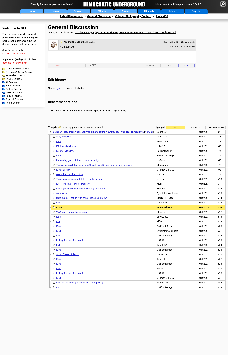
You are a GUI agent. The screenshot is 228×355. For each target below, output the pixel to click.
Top (76, 65)
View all (170, 32)
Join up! (172, 11)
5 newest (196, 127)
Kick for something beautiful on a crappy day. (80, 282)
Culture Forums (14, 89)
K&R (58, 141)
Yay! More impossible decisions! (73, 212)
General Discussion (99, 16)
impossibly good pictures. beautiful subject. (79, 160)
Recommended (216, 127)
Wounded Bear (72, 42)
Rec (58, 65)
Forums (126, 11)
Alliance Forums (14, 92)
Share (168, 65)
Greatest (79, 11)
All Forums (11, 82)
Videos (102, 11)
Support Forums (14, 99)
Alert (93, 65)
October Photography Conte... (133, 16)
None (176, 127)
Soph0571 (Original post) (183, 42)
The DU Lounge (14, 79)
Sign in (196, 11)
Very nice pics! (63, 136)
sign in (58, 88)
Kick (58, 202)
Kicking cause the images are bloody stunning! (80, 188)
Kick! (59, 226)
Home (32, 11)
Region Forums (14, 96)
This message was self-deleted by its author (79, 179)
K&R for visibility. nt (66, 146)
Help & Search (13, 102)
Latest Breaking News (17, 68)
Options (150, 65)
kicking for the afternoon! (69, 240)
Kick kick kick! (63, 169)
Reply (186, 65)
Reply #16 (162, 16)
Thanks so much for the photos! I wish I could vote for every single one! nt (94, 165)
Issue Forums (13, 85)
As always (61, 193)
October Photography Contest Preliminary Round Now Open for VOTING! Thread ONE (120, 32)
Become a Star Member (14, 62)
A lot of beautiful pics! (67, 254)
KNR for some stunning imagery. (73, 184)
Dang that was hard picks (69, 174)
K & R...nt (61, 207)
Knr (58, 221)
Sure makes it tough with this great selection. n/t (81, 198)
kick (58, 245)
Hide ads (149, 11)
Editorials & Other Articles (19, 72)
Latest (55, 11)
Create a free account (13, 53)
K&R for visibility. (65, 151)
